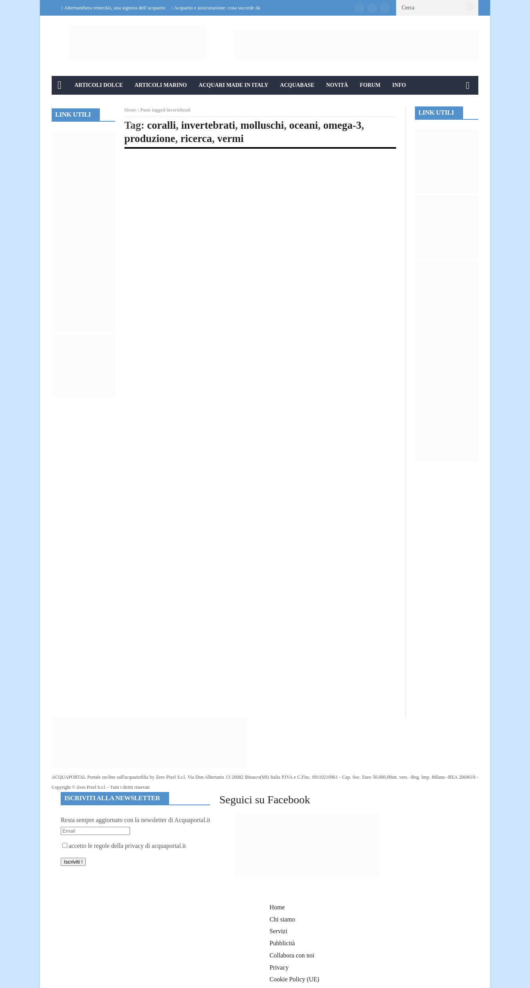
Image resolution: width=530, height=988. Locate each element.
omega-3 (342, 125)
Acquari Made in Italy (234, 85)
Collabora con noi (292, 955)
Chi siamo (282, 919)
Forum (370, 85)
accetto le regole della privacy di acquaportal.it (124, 845)
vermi (230, 138)
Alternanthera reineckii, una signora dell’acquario (115, 8)
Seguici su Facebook (264, 800)
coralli (161, 125)
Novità (337, 85)
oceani (303, 125)
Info (399, 85)
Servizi (278, 931)
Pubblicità (282, 943)
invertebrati (208, 125)
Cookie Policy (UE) (294, 979)
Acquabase (297, 85)
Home (130, 110)
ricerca (196, 138)
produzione (149, 138)
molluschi (262, 125)
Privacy (279, 967)
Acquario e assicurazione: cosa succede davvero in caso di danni (239, 8)
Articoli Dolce (98, 85)
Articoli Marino (161, 85)
